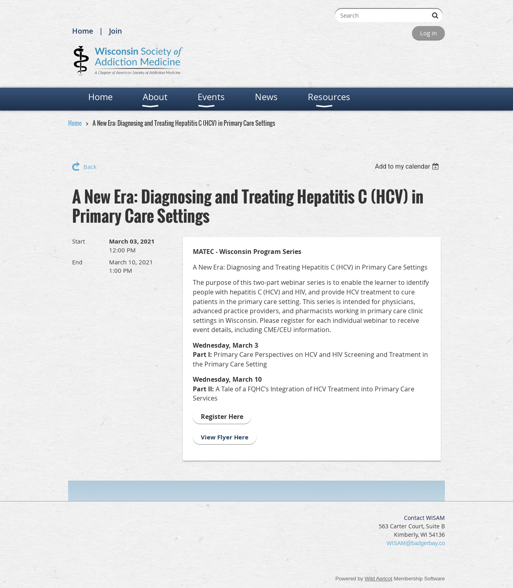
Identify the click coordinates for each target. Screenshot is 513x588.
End (77, 262)
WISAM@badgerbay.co (416, 543)
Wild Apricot (378, 579)
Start (78, 241)
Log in (428, 33)
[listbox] (408, 166)
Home (82, 31)
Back (90, 167)
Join (115, 31)
